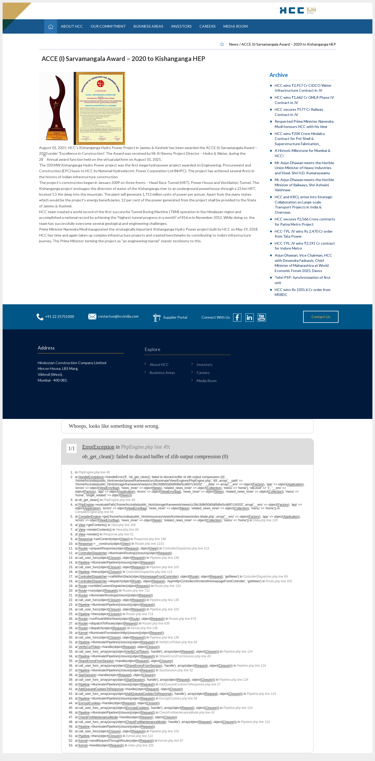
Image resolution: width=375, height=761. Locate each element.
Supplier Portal (175, 317)
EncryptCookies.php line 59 (178, 698)
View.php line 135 (265, 520)
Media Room (235, 26)
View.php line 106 (123, 525)
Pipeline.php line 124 (237, 651)
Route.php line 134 (167, 586)
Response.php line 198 (150, 539)
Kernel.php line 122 (139, 736)
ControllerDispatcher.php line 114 (149, 572)
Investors (181, 26)
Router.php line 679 (182, 619)
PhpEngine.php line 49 (145, 447)
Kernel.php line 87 (170, 741)
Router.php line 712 (135, 590)
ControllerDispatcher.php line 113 (186, 548)
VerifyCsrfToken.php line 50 (178, 642)
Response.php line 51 (118, 534)
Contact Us (320, 316)
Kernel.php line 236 (144, 628)
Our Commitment (108, 26)
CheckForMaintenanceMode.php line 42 (187, 712)
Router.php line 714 (139, 614)
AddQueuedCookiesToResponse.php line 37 (190, 684)
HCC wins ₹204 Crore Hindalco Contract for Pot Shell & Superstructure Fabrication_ (300, 138)
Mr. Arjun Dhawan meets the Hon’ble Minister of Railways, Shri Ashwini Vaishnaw (304, 184)
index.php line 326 (140, 745)
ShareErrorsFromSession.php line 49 (184, 656)
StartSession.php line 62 (176, 670)
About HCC (72, 26)
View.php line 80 (127, 529)
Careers (207, 26)
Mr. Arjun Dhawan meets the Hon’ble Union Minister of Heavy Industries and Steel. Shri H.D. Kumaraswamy (304, 167)
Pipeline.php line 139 (164, 558)
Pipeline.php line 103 (164, 567)
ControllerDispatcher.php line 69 (265, 576)
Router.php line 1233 (149, 544)
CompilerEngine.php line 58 (94, 512)
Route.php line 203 (279, 581)
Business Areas (148, 26)
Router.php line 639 (156, 623)
